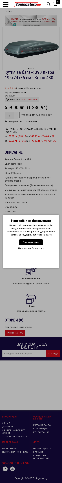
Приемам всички (31, 242)
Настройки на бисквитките (31, 248)
